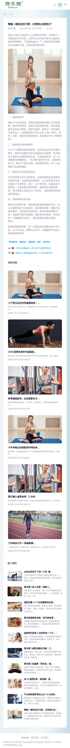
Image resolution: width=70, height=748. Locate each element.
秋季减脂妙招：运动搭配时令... (24, 398)
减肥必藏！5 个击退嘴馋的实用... (39, 602)
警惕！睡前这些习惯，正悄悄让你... (40, 710)
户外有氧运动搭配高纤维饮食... (24, 447)
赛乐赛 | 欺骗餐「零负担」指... (38, 664)
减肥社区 (23, 242)
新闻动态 (25, 737)
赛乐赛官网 (13, 242)
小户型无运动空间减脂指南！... (24, 303)
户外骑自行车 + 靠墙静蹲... (21, 543)
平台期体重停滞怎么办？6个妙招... (40, 694)
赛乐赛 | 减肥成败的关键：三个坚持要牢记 (34, 253)
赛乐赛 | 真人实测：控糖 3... (37, 587)
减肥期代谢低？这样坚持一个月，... (40, 633)
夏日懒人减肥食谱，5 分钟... (22, 496)
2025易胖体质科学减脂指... (22, 352)
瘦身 (39, 242)
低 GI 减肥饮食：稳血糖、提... (38, 679)
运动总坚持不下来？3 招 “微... (38, 572)
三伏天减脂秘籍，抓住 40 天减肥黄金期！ (34, 248)
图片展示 (35, 737)
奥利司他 (46, 242)
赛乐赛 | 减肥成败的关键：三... (38, 648)
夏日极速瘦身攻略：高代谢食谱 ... (40, 618)
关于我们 (45, 737)
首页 (5, 14)
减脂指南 (32, 242)
